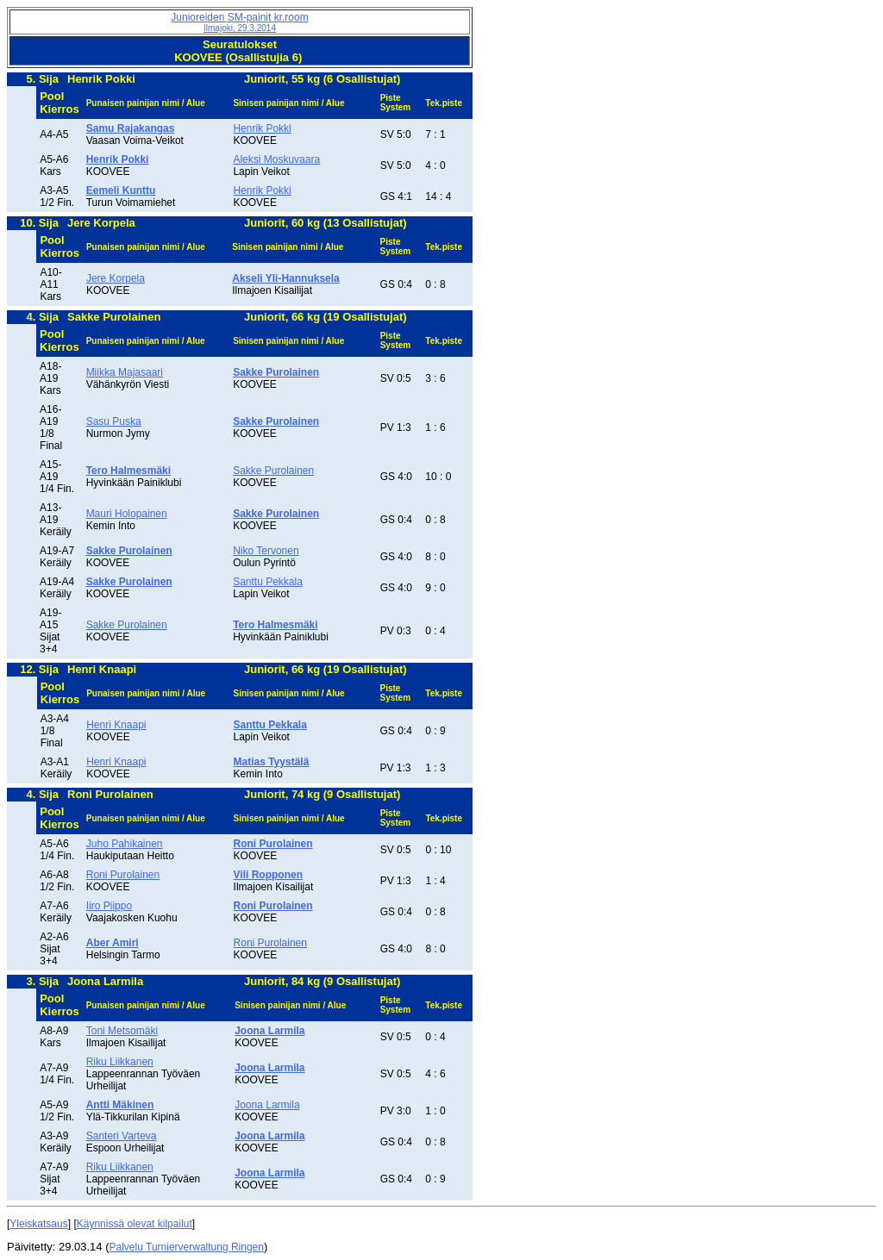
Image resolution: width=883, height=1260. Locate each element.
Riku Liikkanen (119, 1062)
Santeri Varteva (121, 1136)
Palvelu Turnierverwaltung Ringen (187, 1247)
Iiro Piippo (109, 906)
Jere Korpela (115, 278)
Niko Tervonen (266, 551)
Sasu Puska (113, 421)
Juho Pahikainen (124, 844)
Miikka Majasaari (124, 372)
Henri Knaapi (116, 725)
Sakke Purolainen (273, 471)
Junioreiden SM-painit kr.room (239, 22)
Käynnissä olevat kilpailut (134, 1224)
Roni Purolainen (123, 875)
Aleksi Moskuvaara (276, 159)
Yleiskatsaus (38, 1224)
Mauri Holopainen (126, 514)
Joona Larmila (267, 1105)
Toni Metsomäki (122, 1031)
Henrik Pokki (262, 128)
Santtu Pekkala (268, 582)
